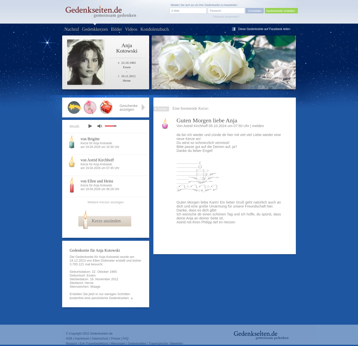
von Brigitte (90, 139)
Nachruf (71, 29)
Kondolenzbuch (154, 29)
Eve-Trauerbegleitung (94, 343)
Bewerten (176, 343)
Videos (131, 29)
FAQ (126, 338)
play (90, 126)
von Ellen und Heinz (97, 181)
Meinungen (118, 343)
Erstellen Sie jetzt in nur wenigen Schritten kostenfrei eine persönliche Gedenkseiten (100, 296)
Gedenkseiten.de (101, 333)
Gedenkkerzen (95, 29)
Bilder (116, 29)
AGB (69, 338)
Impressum (82, 338)
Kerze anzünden (106, 220)
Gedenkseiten (137, 343)
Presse (115, 338)
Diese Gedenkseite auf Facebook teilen (264, 29)
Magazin (71, 343)
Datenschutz (100, 338)
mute (99, 126)
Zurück (162, 109)
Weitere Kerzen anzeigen (106, 202)
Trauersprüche (158, 343)
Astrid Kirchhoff (195, 126)
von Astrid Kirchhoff (97, 160)
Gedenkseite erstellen (280, 11)
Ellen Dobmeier (104, 260)
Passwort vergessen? (226, 16)
